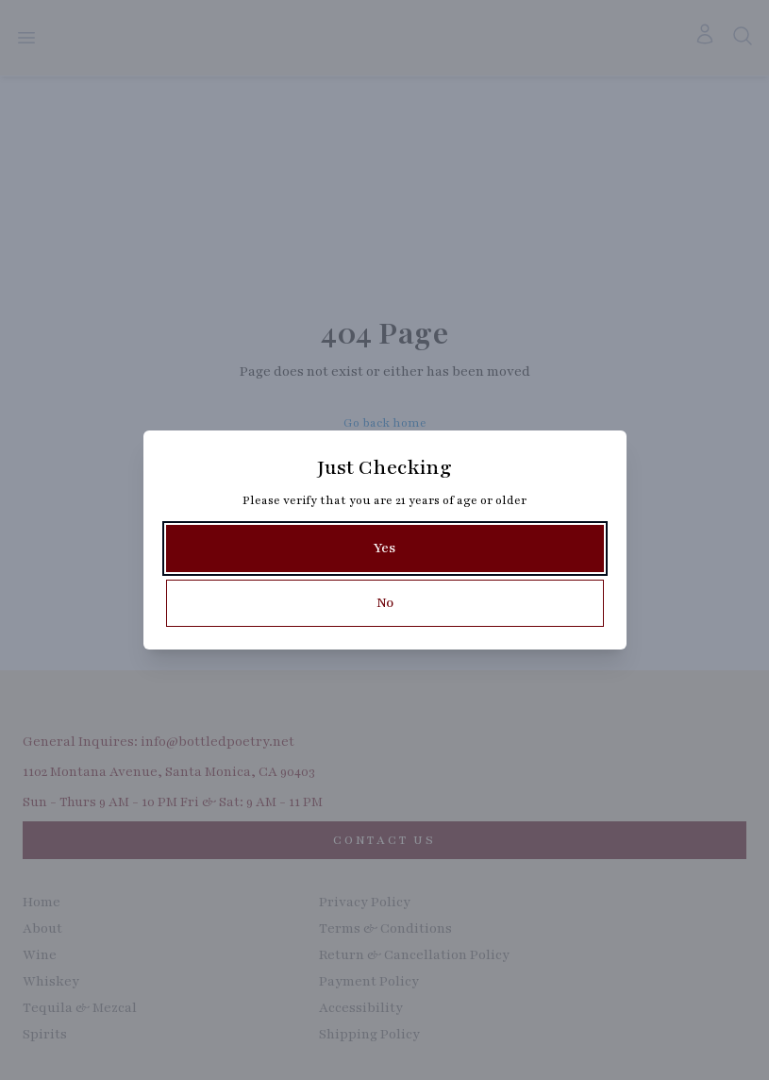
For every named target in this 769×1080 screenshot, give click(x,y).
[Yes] (385, 548)
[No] (385, 603)
